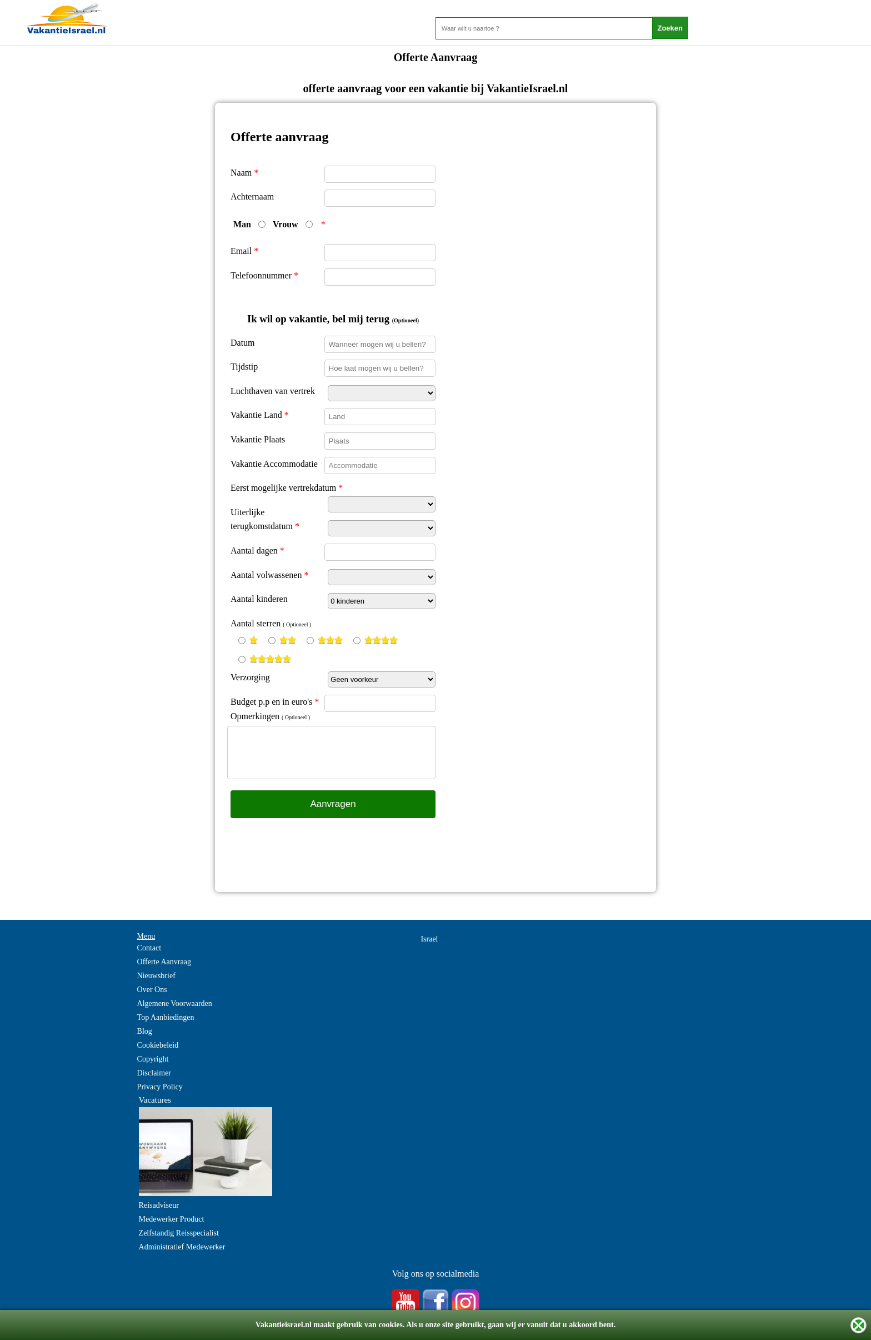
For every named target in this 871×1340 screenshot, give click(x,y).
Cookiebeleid (158, 1045)
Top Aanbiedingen (165, 1017)
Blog (144, 1031)
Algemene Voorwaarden (174, 1003)
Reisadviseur (159, 1205)
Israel (429, 939)
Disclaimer (154, 1073)
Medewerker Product (171, 1219)
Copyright (153, 1059)
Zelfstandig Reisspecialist (179, 1233)
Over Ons (152, 989)
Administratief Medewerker (182, 1247)
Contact (149, 948)
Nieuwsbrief (156, 976)
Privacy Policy (160, 1087)
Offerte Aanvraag (164, 962)
